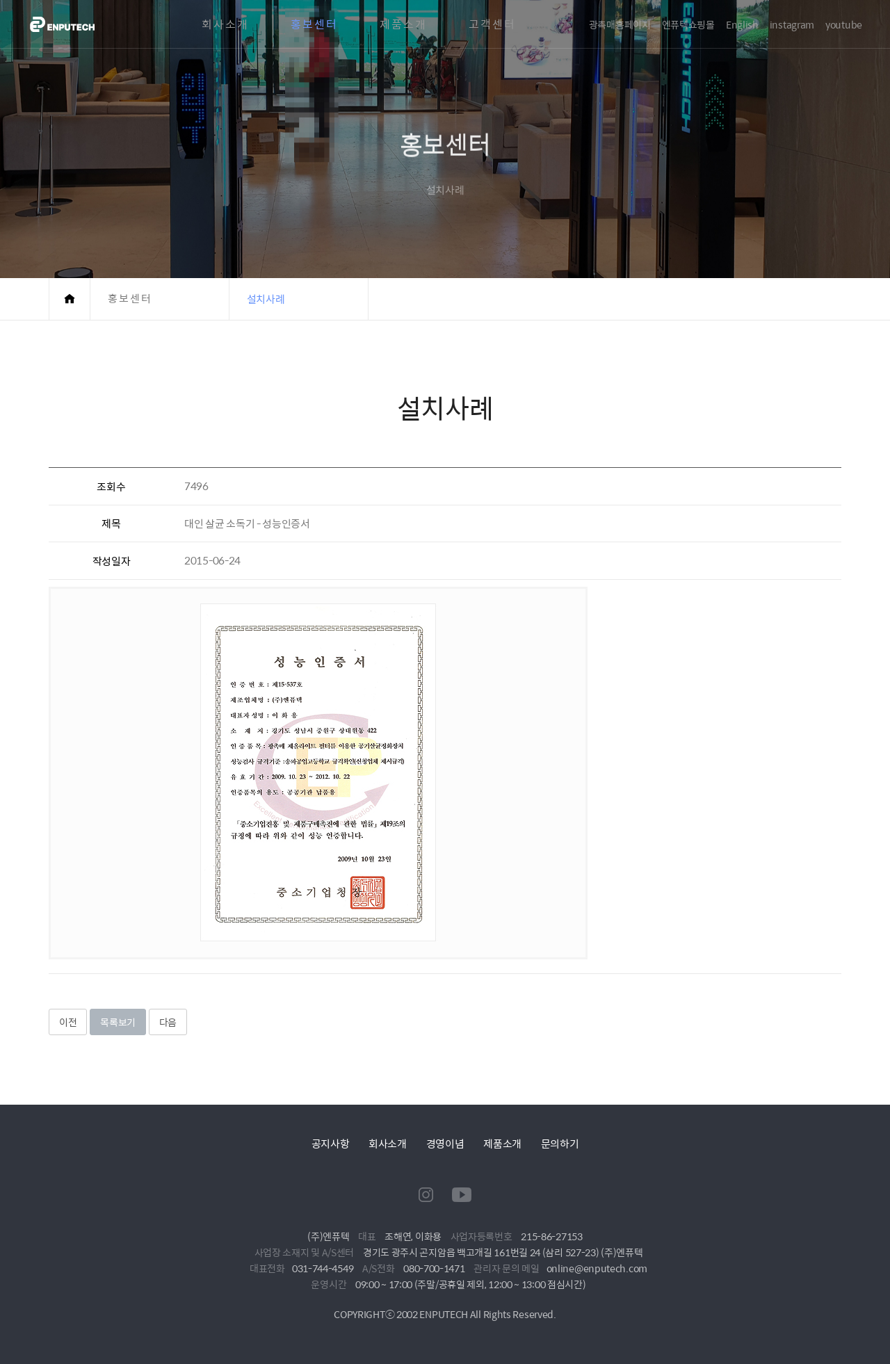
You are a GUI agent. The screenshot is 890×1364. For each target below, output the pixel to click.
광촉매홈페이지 (620, 24)
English (742, 24)
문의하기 (560, 1143)
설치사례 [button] (266, 299)
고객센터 (492, 24)
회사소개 (225, 24)
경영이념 (445, 1143)
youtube (843, 24)
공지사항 (331, 1143)
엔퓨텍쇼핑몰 (688, 24)
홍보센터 (314, 24)
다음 (168, 1022)
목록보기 (118, 1022)
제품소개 (403, 24)
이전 (67, 1022)
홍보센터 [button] (130, 299)
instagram (792, 24)
